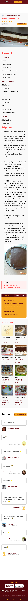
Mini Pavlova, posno (9, 311)
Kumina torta (21, 354)
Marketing (7, 591)
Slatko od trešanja (9, 308)
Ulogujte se (18, 1)
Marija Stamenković (14, 15)
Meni (14, 599)
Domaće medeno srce (21, 395)
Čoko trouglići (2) (7, 374)
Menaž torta (7, 395)
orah (7, 285)
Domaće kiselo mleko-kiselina (12, 306)
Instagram (18, 595)
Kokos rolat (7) (21, 374)
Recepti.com (2, 591)
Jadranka (10, 524)
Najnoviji (7, 295)
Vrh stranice (13, 582)
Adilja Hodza (16, 507)
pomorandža (9, 287)
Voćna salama (7, 334)
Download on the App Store (9, 586)
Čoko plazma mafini (7, 354)
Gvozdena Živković (13, 428)
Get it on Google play (19, 586)
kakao (18, 287)
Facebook (5, 595)
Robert (18, 443)
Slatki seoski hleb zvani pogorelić (13, 303)
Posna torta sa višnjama (11, 314)
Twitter (9, 595)
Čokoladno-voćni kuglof (21, 334)
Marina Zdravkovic (14, 538)
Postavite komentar (20, 414)
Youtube (13, 595)
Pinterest (23, 595)
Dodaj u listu (21, 23)
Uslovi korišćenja (21, 590)
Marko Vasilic (12, 553)
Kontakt (12, 591)
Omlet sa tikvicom (9, 300)
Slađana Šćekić (12, 486)
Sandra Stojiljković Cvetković (11, 472)
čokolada (14, 285)
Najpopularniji (20, 295)
